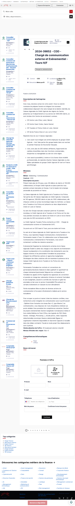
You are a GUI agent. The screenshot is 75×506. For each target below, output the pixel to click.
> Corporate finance (62, 470)
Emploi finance (9, 444)
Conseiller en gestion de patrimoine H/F (10, 195)
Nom (49, 381)
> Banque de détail (62, 468)
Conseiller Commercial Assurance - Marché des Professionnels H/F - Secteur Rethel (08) (11, 64)
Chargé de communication (43, 69)
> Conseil (41, 470)
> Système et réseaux (63, 488)
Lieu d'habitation (53, 398)
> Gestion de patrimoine (45, 478)
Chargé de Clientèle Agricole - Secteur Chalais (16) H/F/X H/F (10, 142)
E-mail (26, 390)
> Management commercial (64, 482)
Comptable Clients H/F (10, 365)
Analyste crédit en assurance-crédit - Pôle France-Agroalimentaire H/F (12, 169)
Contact (22, 497)
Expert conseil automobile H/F (10, 220)
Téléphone (28, 398)
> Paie (40, 484)
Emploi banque (9, 450)
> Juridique (41, 482)
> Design (40, 474)
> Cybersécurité (7, 474)
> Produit (59, 484)
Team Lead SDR (10, 242)
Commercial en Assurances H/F (10, 323)
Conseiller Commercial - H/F (10, 39)
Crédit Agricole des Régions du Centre (41, 42)
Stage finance (9, 441)
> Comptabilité (24, 470)
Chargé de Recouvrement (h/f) (11, 301)
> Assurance (41, 468)
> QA (3, 488)
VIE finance (8, 445)
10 (46, 430)
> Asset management (26, 468)
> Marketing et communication (24, 485)
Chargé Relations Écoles (9, 282)
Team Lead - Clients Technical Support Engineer (10, 262)
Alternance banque (10, 447)
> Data (22, 474)
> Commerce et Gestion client (9, 471)
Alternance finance (10, 442)
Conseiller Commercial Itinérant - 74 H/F (10, 90)
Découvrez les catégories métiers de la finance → (28, 462)
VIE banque (8, 452)
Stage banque (9, 449)
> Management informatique (6, 485)
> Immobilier (23, 482)
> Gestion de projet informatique (62, 478)
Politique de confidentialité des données (46, 494)
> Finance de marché (26, 478)
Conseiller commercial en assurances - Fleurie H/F (10, 116)
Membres (22, 494)
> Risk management (44, 488)
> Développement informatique (61, 475)
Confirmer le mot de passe (57, 406)
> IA (3, 482)
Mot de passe (29, 406)
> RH (21, 488)
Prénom (27, 381)
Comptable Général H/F (10, 347)
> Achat (4, 468)
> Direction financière (8, 478)
